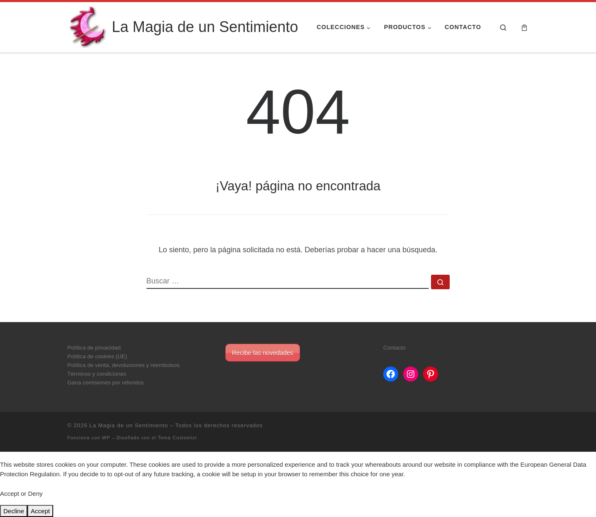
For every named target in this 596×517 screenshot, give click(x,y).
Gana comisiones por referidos (105, 382)
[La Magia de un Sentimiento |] (88, 25)
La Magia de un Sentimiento (128, 425)
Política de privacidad (94, 348)
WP (106, 437)
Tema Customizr (177, 437)
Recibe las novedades (262, 352)
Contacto (394, 348)
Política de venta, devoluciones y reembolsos (123, 365)
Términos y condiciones (96, 374)
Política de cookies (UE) (97, 356)
